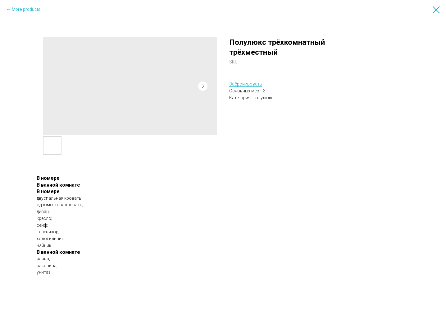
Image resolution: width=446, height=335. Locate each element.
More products (26, 9)
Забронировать (245, 83)
